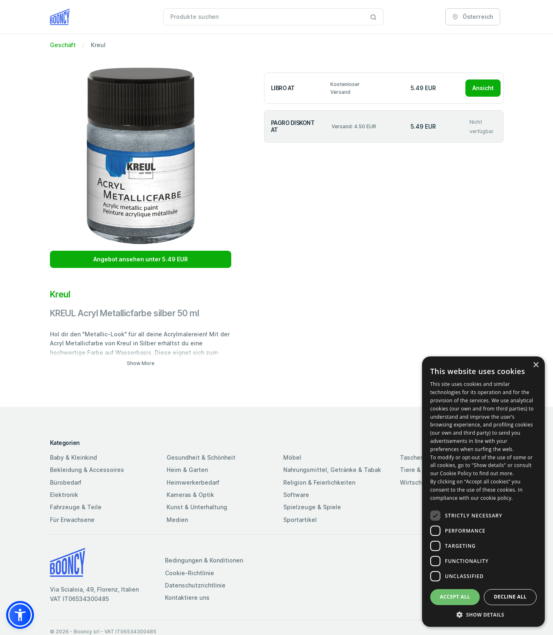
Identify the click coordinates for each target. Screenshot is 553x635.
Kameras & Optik (190, 494)
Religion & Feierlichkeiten (319, 482)
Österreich (472, 16)
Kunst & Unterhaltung (197, 506)
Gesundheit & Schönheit (201, 457)
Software (296, 494)
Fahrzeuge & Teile (76, 506)
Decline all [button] (510, 596)
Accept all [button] (455, 596)
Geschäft (63, 44)
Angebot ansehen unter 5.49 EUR (140, 259)
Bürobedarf (65, 482)
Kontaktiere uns (187, 597)
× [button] (536, 365)
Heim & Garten (187, 469)
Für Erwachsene (72, 519)
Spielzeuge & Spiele (312, 506)
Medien (177, 519)
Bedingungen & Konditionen (204, 560)
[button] (20, 615)
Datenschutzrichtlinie (195, 585)
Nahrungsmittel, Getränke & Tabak (332, 469)
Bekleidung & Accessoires (87, 469)
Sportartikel (300, 519)
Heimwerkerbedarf (193, 482)
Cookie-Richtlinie (189, 572)
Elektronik (64, 494)
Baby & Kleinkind (73, 457)
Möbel (292, 457)
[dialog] (483, 491)
